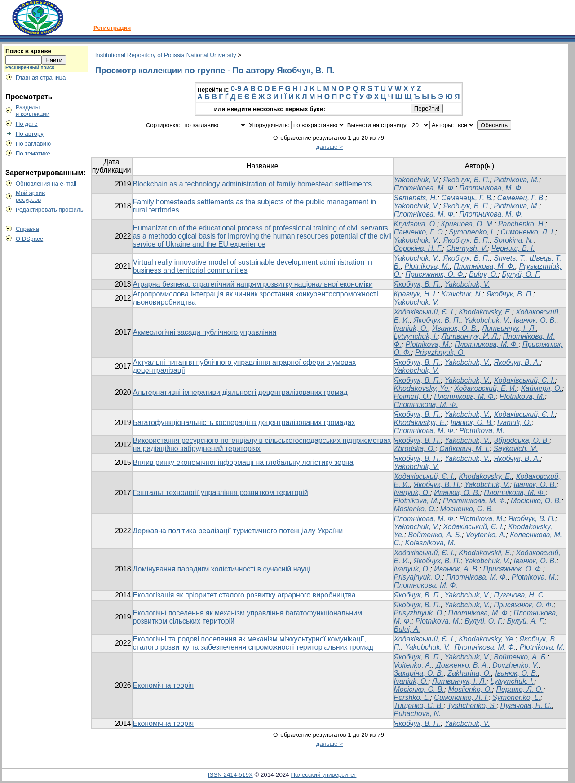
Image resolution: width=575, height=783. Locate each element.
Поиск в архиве (28, 51)
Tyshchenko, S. (471, 705)
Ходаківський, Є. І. (424, 312)
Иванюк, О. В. (455, 328)
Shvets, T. (510, 258)
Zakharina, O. (469, 673)
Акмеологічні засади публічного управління (205, 332)
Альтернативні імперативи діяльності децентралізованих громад (240, 392)
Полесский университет (323, 774)
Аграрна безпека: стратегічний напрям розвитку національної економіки (253, 284)
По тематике (33, 153)
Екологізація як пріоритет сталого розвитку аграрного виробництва (244, 595)
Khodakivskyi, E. (420, 422)
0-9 (236, 89)
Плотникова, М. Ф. (491, 188)
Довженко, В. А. (462, 665)
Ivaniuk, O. (411, 328)
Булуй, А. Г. (525, 621)
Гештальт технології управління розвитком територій (220, 492)
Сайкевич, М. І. (464, 448)
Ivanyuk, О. (412, 492)
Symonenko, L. (473, 232)
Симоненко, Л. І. (528, 232)
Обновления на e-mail (46, 183)
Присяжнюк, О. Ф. (435, 274)
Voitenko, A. (413, 665)
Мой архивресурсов (30, 196)
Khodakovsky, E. (485, 312)
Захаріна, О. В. (419, 673)
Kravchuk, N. (461, 294)
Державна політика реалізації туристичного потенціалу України (238, 531)
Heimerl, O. (412, 396)
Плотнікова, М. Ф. (425, 188)
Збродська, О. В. (521, 440)
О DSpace (30, 238)
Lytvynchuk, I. (416, 336)
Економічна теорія (163, 685)
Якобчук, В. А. (517, 362)
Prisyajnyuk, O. (418, 577)
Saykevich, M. (515, 448)
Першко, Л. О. (519, 689)
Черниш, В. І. (513, 248)
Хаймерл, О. (541, 388)
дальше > (329, 146)
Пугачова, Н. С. (519, 595)
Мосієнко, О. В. (536, 500)
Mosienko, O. (415, 509)
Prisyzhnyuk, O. (440, 352)
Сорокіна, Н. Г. (418, 248)
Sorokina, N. (513, 240)
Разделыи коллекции (33, 110)
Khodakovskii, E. (485, 553)
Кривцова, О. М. (467, 224)
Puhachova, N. (417, 713)
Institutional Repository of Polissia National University (165, 55)
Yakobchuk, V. (416, 180)
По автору (30, 133)
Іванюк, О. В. (535, 320)
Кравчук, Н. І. (416, 294)
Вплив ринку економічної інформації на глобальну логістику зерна (243, 462)
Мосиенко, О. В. (467, 509)
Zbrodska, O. (414, 448)
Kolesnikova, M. (430, 543)
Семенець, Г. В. (467, 198)
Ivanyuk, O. (412, 569)
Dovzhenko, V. (515, 665)
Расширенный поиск (29, 67)
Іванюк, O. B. (472, 422)
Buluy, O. (483, 274)
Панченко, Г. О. (419, 232)
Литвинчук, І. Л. (509, 328)
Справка (27, 229)
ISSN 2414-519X (230, 774)
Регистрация (112, 27)
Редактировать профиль (50, 209)
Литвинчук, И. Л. (470, 336)
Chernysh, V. (466, 248)
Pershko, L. (412, 697)
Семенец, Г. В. (521, 198)
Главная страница (41, 77)
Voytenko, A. (486, 535)
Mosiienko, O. (470, 689)
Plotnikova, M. (516, 180)
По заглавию (33, 143)
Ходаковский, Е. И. (485, 388)
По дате (27, 123)
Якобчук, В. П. (466, 180)
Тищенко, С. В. (418, 705)
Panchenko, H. (521, 224)
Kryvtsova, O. (415, 224)
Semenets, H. (416, 198)
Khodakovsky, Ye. (422, 388)
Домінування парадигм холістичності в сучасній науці (221, 569)
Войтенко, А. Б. (435, 535)
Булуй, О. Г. (521, 274)
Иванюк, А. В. (456, 569)
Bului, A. (407, 629)
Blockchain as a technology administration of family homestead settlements (252, 184)
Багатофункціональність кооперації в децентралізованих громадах (244, 422)
